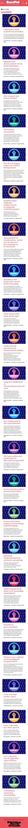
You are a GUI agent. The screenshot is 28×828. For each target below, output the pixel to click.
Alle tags (5, 9)
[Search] (23, 3)
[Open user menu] (26, 3)
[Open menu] (2, 3)
